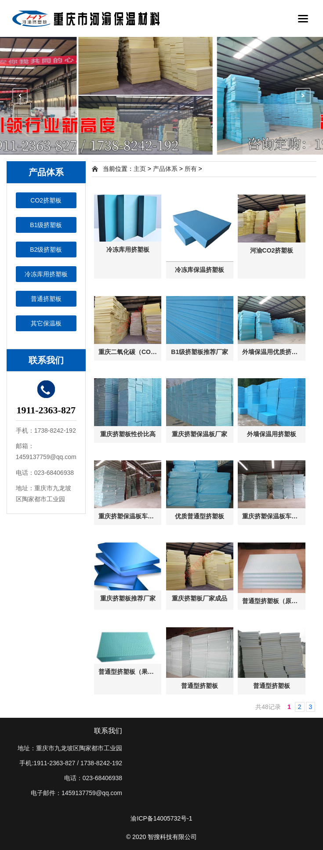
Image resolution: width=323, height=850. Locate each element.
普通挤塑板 (46, 298)
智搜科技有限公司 (172, 836)
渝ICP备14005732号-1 (161, 818)
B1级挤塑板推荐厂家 (199, 351)
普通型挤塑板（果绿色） (129, 671)
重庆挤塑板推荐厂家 (128, 598)
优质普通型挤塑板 (199, 516)
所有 (191, 168)
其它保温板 (46, 323)
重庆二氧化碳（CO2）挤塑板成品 (129, 351)
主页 (140, 168)
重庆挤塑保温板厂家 (199, 434)
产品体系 (165, 168)
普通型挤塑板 (199, 685)
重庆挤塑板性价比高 (128, 434)
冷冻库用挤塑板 (46, 274)
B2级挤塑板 (46, 249)
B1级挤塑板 (46, 224)
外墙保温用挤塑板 (271, 434)
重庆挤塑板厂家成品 (199, 598)
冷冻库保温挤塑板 (199, 269)
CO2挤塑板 (46, 200)
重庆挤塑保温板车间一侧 (129, 516)
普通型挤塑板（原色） (273, 600)
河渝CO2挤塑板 (272, 250)
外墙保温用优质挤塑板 (273, 351)
